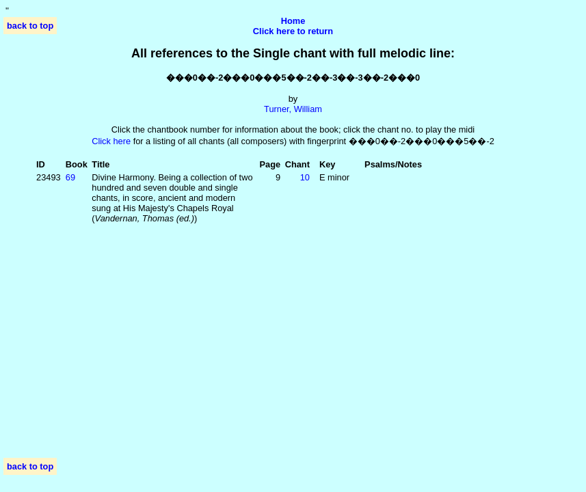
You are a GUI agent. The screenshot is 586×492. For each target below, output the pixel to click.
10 (305, 177)
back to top (30, 25)
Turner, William (293, 109)
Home (293, 21)
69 (70, 177)
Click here (111, 141)
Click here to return (293, 31)
